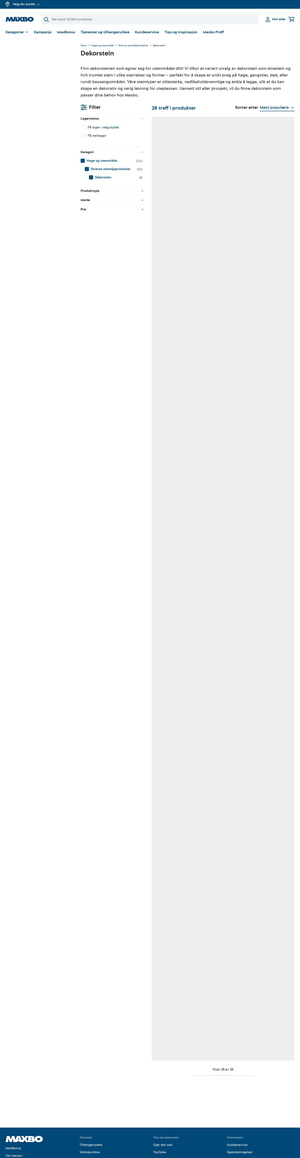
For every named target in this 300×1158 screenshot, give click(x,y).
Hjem (84, 45)
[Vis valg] (17, 32)
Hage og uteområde (102, 45)
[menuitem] (39, 101)
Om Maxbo (14, 1108)
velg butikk (36, 67)
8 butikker (265, 227)
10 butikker (162, 227)
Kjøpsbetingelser (240, 1105)
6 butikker (161, 482)
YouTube (159, 1105)
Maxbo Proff (213, 32)
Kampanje (42, 32)
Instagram (161, 1119)
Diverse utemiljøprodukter (133, 45)
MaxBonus (66, 32)
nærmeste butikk (161, 359)
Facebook (160, 1112)
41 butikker (109, 227)
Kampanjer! (14, 1123)
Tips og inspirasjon (181, 32)
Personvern (235, 1112)
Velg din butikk (26, 4)
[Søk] (149, 19)
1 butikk (107, 355)
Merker (11, 1130)
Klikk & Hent (89, 1119)
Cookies (233, 1127)
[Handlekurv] (291, 19)
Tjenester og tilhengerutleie (105, 32)
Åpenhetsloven (238, 1119)
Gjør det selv (163, 1097)
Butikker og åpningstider (24, 1116)
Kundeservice (147, 32)
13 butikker (214, 355)
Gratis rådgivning (93, 1112)
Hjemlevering (90, 1127)
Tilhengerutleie (91, 1097)
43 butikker (214, 227)
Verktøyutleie (90, 1105)
